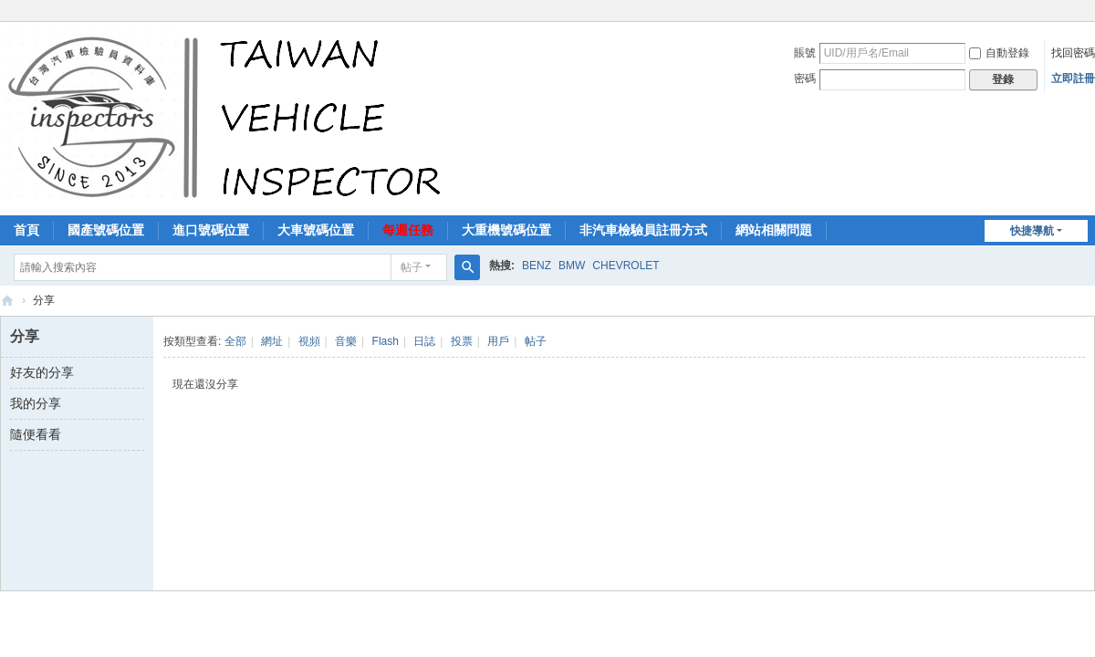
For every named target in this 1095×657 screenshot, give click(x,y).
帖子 (411, 267)
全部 (235, 341)
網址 (272, 341)
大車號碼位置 (315, 230)
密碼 (805, 78)
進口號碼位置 (210, 230)
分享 (44, 300)
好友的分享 (42, 372)
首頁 (26, 230)
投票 (462, 341)
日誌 (424, 341)
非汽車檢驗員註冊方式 (643, 230)
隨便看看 (35, 434)
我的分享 (35, 403)
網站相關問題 (773, 230)
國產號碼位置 (106, 230)
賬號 (805, 53)
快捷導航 (1032, 230)
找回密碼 (1073, 53)
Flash (385, 341)
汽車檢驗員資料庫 (7, 300)
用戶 (498, 341)
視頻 (309, 341)
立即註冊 (1073, 78)
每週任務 (407, 230)
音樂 (346, 341)
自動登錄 (999, 53)
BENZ (536, 265)
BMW (571, 265)
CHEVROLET (625, 265)
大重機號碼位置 (506, 230)
